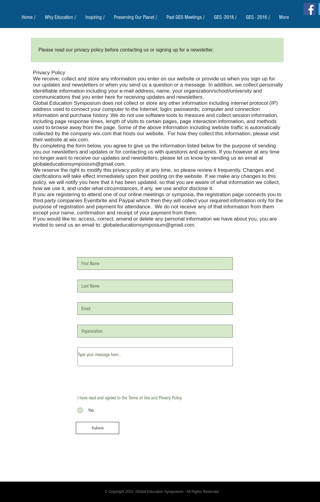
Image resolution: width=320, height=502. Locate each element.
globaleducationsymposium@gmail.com (78, 164)
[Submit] (97, 428)
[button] (60, 17)
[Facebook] (309, 9)
